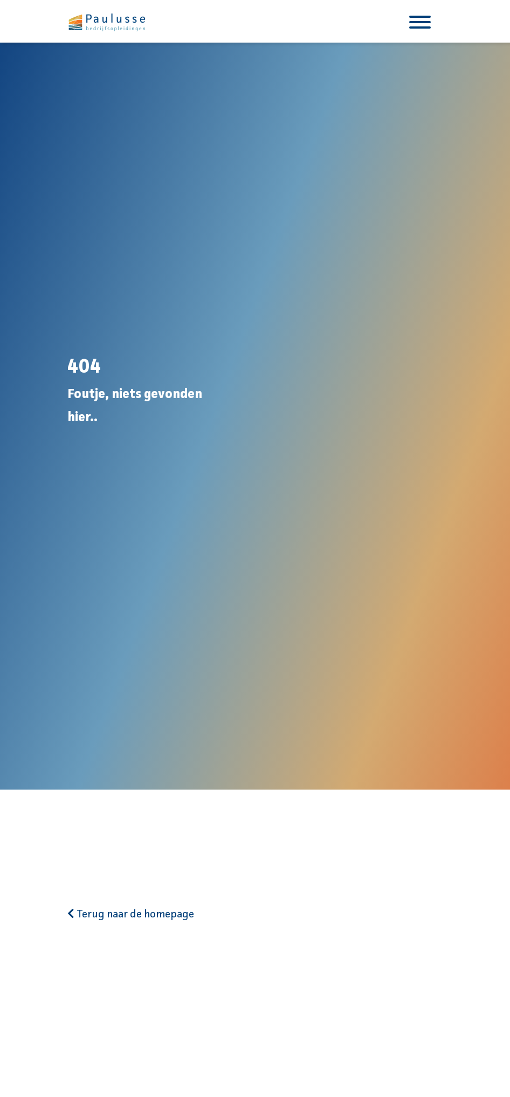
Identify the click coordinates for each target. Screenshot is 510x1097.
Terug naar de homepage (130, 914)
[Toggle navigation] (420, 21)
